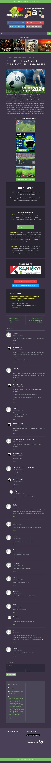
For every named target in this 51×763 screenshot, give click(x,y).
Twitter (20, 301)
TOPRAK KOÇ (19, 1)
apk (10, 700)
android (11, 698)
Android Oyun (12, 693)
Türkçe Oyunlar (12, 695)
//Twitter (31, 1)
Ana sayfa (14, 1)
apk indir (14, 700)
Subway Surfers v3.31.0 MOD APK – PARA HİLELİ (14, 320)
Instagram (14, 303)
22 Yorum (11, 690)
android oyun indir (17, 698)
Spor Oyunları (19, 693)
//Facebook (25, 1)
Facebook (14, 301)
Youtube (24, 301)
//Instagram (36, 1)
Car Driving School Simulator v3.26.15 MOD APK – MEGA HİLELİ (36, 321)
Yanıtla (14, 345)
